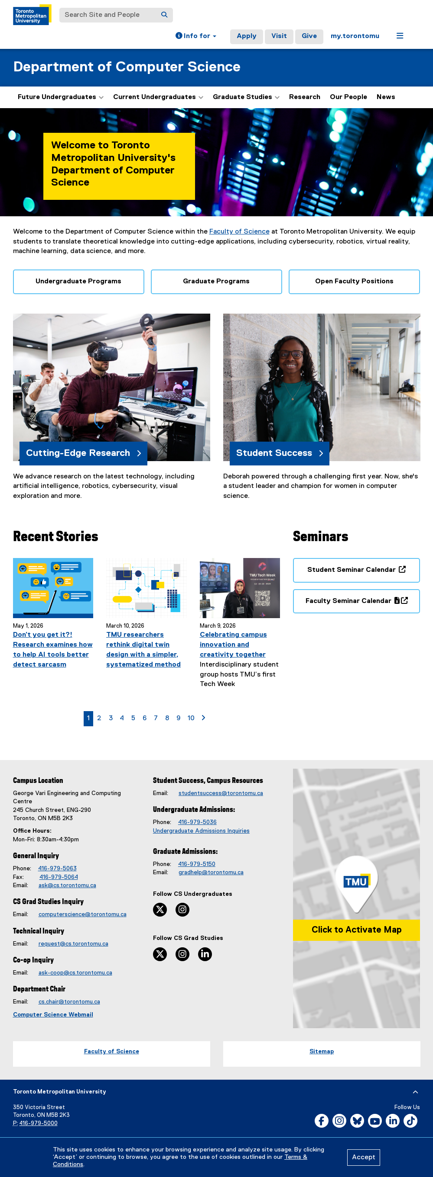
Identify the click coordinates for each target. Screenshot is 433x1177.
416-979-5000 (39, 1123)
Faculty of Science (239, 231)
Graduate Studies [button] (246, 97)
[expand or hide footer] (415, 1092)
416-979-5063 (57, 869)
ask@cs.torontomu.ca (67, 885)
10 (192, 717)
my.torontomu (355, 36)
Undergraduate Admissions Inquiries (201, 831)
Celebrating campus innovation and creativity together (233, 645)
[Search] (164, 15)
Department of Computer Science (127, 67)
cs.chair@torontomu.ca (69, 1002)
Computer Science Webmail (53, 1015)
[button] (196, 36)
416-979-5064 (58, 877)
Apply (247, 36)
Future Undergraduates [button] (61, 97)
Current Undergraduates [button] (158, 97)
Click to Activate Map (357, 930)
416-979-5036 (197, 822)
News (386, 97)
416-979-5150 (196, 864)
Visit (279, 36)
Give (309, 36)
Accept (363, 1157)
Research (304, 97)
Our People (348, 97)
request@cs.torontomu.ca (73, 944)
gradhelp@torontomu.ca (211, 872)
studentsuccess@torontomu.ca (221, 793)
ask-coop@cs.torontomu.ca (75, 973)
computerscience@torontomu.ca (83, 914)
